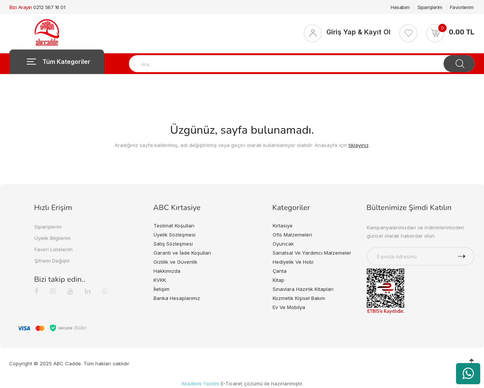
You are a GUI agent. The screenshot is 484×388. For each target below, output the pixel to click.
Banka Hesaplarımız (177, 298)
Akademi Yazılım (200, 383)
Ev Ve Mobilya (289, 307)
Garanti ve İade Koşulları (182, 253)
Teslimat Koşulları (174, 226)
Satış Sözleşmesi (173, 244)
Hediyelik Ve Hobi (293, 262)
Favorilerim (462, 7)
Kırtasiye (283, 226)
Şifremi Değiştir (52, 261)
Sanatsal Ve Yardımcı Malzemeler (312, 253)
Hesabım (400, 7)
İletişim (161, 289)
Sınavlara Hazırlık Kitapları (303, 289)
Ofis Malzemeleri (292, 235)
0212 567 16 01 (49, 7)
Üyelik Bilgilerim (52, 238)
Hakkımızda (167, 271)
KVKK (160, 280)
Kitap (278, 280)
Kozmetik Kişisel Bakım (299, 298)
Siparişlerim (429, 7)
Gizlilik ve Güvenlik (175, 262)
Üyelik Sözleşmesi (174, 235)
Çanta (280, 271)
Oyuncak (283, 244)
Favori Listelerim (53, 249)
